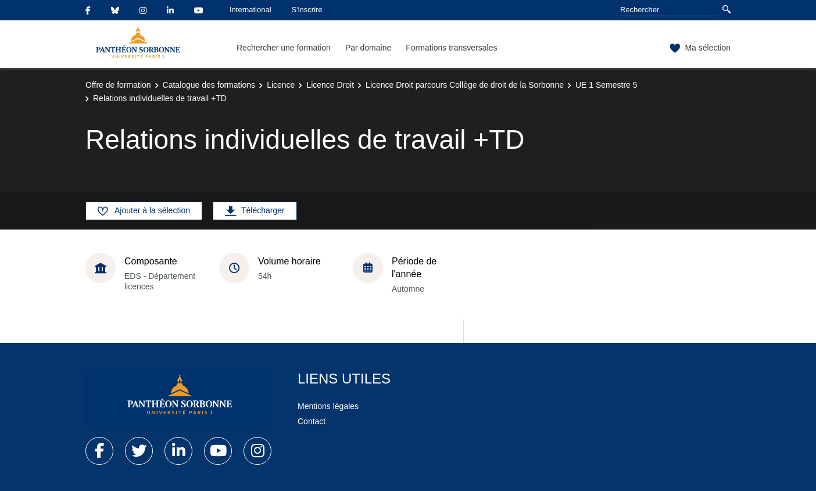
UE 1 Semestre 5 (606, 84)
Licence (281, 84)
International (250, 9)
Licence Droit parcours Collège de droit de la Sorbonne (465, 84)
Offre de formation (118, 84)
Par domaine (368, 47)
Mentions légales (328, 406)
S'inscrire (307, 9)
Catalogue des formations (209, 84)
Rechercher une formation (284, 47)
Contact (311, 421)
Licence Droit (330, 84)
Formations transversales (451, 47)
